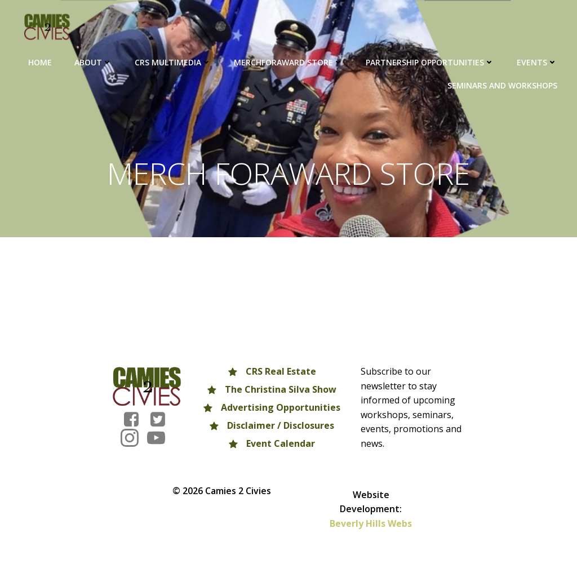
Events (537, 62)
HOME (40, 62)
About (93, 62)
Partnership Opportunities (430, 62)
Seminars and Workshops (502, 85)
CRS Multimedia (173, 62)
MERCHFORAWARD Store (288, 62)
